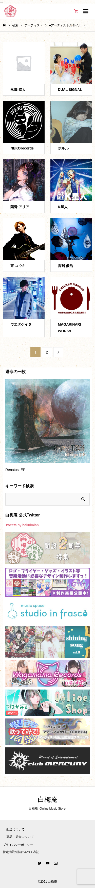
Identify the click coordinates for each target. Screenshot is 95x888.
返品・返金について (20, 837)
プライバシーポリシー (18, 845)
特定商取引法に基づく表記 (21, 852)
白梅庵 (48, 799)
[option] (47, 428)
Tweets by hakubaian (22, 525)
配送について (15, 829)
